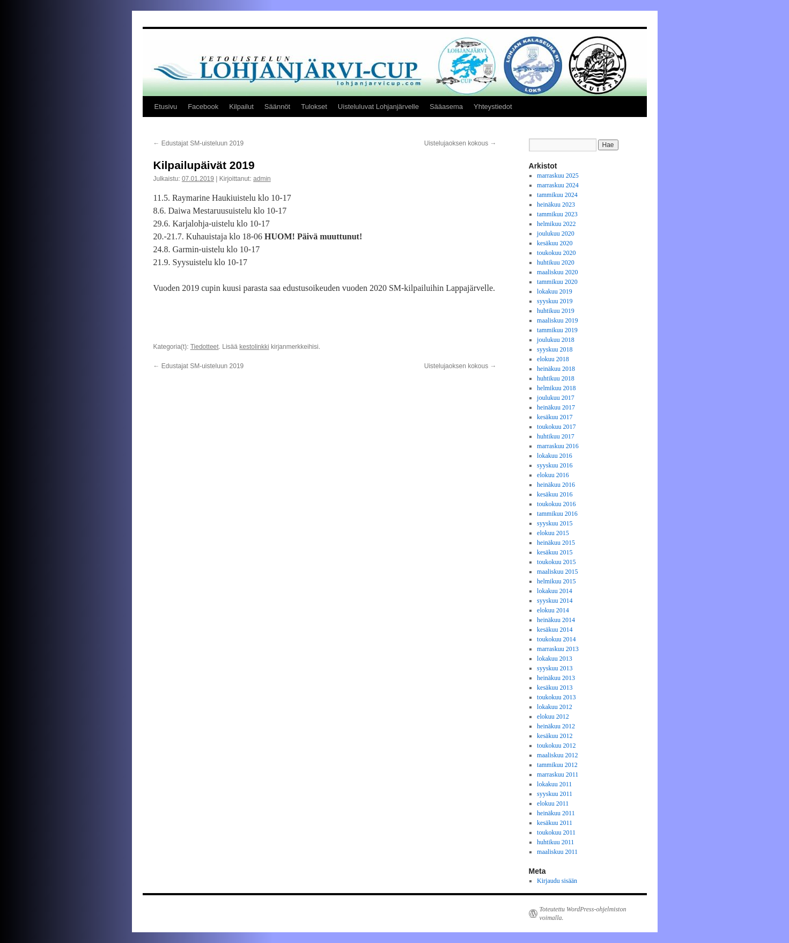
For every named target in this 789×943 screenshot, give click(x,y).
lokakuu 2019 (554, 291)
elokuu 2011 (553, 803)
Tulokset (314, 107)
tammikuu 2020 (557, 282)
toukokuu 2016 (556, 504)
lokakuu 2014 (554, 591)
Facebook (203, 107)
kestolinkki (254, 346)
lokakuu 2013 (554, 658)
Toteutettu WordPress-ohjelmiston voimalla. (583, 913)
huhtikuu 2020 (555, 262)
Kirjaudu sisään (557, 880)
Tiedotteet (204, 346)
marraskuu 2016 (558, 446)
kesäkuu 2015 (554, 552)
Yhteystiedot (493, 107)
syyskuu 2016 (554, 465)
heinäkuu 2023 (556, 204)
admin (262, 178)
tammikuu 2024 (557, 195)
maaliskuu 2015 (557, 571)
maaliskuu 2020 (557, 272)
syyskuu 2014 (554, 600)
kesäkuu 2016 (554, 494)
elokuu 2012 (553, 716)
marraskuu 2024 (558, 185)
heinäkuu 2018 (556, 368)
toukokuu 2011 (556, 832)
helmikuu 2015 (556, 581)
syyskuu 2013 (554, 668)
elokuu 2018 (553, 359)
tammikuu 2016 (557, 513)
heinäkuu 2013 (556, 678)
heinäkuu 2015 (556, 542)
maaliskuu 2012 (557, 755)
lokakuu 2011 (554, 784)
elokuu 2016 (553, 475)
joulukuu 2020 (555, 233)
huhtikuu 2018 (555, 378)
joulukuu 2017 (555, 397)
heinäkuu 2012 (556, 726)
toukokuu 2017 (556, 426)
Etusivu (166, 107)
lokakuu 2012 (554, 707)
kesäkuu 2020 (554, 243)
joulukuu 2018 (555, 339)
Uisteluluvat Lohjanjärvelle (378, 107)
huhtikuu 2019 (555, 311)
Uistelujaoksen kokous (460, 143)
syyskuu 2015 (554, 523)
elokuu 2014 (553, 610)
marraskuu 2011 (557, 774)
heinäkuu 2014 (556, 620)
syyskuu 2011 (554, 794)
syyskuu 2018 (554, 349)
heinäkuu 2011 (556, 813)
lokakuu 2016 (554, 455)
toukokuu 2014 (556, 639)
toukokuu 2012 (556, 745)
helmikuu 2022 (556, 224)
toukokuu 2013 (556, 697)
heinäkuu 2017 (556, 407)
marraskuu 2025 (558, 175)
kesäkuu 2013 (554, 687)
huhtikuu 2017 (555, 436)
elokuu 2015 (553, 533)
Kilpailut (241, 107)
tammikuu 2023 (557, 214)
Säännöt (277, 107)
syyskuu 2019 (554, 301)
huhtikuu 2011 (555, 842)
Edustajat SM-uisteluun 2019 (198, 143)
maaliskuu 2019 (557, 320)
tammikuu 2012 (557, 765)
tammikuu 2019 (557, 330)
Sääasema (446, 107)
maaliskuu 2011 (557, 852)
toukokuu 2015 (556, 562)
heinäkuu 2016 (556, 484)
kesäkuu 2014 (554, 629)
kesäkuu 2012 (554, 736)
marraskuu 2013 (558, 649)
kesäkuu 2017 (554, 417)
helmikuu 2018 (556, 388)
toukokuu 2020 (556, 253)
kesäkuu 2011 (554, 823)
